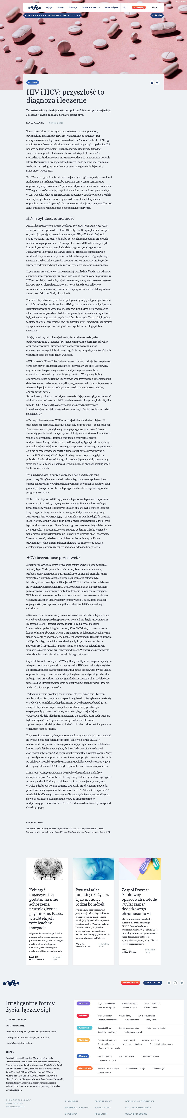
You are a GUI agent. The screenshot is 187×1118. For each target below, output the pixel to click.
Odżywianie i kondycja (107, 1060)
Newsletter (153, 982)
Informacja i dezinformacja (109, 1048)
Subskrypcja (131, 982)
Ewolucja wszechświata (107, 1020)
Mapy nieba (151, 1020)
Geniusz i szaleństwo (151, 1040)
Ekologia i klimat (104, 1028)
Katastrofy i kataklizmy (107, 1032)
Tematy (60, 7)
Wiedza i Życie (111, 7)
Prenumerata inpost (76, 1107)
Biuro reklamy (103, 1101)
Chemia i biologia (129, 1004)
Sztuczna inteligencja (106, 1007)
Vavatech (20, 1107)
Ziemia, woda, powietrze (129, 1028)
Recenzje (73, 7)
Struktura (84, 1003)
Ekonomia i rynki (130, 1007)
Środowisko (85, 1027)
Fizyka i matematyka (106, 1004)
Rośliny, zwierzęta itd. (133, 1032)
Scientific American (91, 7)
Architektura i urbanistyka (108, 1068)
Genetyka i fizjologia (106, 1044)
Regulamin (101, 1113)
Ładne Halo (18, 1103)
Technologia (85, 1068)
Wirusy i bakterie (105, 1056)
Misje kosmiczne (132, 1020)
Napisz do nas (103, 1107)
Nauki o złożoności (152, 1004)
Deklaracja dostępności (139, 1101)
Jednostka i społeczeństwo (161, 1044)
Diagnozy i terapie (126, 1056)
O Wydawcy (71, 1113)
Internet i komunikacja (135, 1068)
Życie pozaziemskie (146, 1016)
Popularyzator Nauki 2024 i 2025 (52, 15)
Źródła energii (158, 1068)
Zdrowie (33, 82)
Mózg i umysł (129, 1040)
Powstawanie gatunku (107, 1040)
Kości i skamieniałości (156, 1028)
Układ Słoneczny (105, 1016)
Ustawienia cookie (136, 1113)
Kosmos (83, 1015)
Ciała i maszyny (104, 1072)
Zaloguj (154, 7)
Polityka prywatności (138, 1107)
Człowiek (84, 1039)
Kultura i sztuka (150, 1007)
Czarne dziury (125, 1016)
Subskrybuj (139, 7)
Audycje (48, 7)
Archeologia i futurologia (132, 1044)
